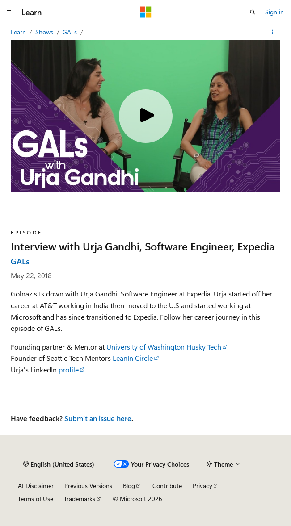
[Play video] (146, 116)
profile (69, 369)
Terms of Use (35, 498)
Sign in (274, 12)
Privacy (202, 485)
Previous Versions (88, 485)
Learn (19, 32)
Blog (129, 485)
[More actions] (272, 32)
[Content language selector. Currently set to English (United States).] (59, 464)
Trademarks (79, 498)
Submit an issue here (97, 418)
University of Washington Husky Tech (163, 346)
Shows (45, 32)
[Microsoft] (146, 12)
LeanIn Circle (133, 358)
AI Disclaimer (36, 485)
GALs (71, 32)
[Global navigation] (9, 12)
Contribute (167, 485)
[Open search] (252, 12)
